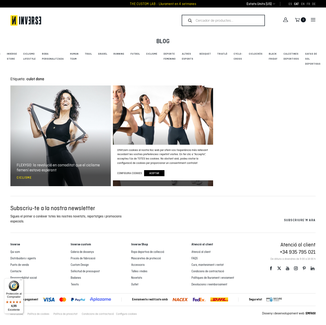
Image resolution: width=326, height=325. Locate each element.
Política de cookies (38, 313)
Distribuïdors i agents (23, 258)
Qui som (15, 251)
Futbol (135, 53)
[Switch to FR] (308, 3)
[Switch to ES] (290, 3)
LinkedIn (312, 268)
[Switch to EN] (303, 3)
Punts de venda (19, 264)
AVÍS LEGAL (16, 313)
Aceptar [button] (154, 173)
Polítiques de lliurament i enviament (212, 277)
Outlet (134, 284)
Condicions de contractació (207, 271)
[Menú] (21, 280)
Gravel (102, 53)
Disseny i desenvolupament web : (289, 313)
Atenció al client (201, 251)
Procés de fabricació (83, 258)
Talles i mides (139, 271)
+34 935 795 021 (298, 252)
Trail (88, 53)
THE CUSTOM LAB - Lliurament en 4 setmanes (163, 4)
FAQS (194, 258)
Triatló (222, 53)
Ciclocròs (256, 53)
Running (119, 53)
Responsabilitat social (23, 277)
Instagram (296, 268)
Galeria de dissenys (82, 251)
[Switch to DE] (314, 3)
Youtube (287, 268)
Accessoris (138, 264)
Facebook (271, 268)
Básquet (205, 53)
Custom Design (80, 264)
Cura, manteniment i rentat (207, 264)
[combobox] (259, 4)
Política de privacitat (65, 313)
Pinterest (304, 268)
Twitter (279, 268)
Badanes (76, 277)
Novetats (136, 277)
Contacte (15, 271)
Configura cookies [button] (126, 313)
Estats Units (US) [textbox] (259, 4)
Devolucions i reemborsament (209, 284)
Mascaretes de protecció (146, 258)
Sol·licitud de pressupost (85, 271)
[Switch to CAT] (296, 3)
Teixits (75, 284)
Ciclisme (151, 53)
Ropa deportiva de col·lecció (147, 251)
